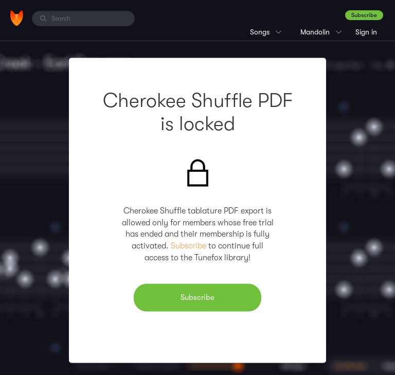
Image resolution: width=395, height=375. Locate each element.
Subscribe (364, 15)
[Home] (16, 18)
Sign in (366, 32)
